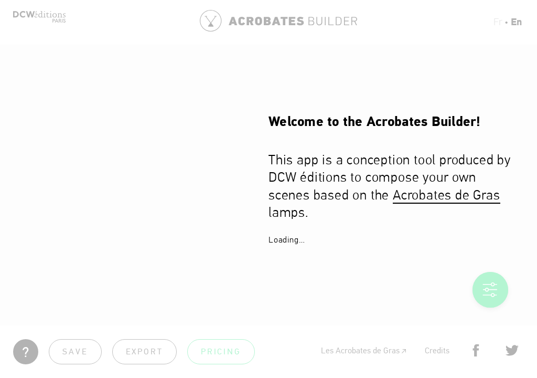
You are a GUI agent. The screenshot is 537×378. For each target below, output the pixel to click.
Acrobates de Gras (446, 196)
